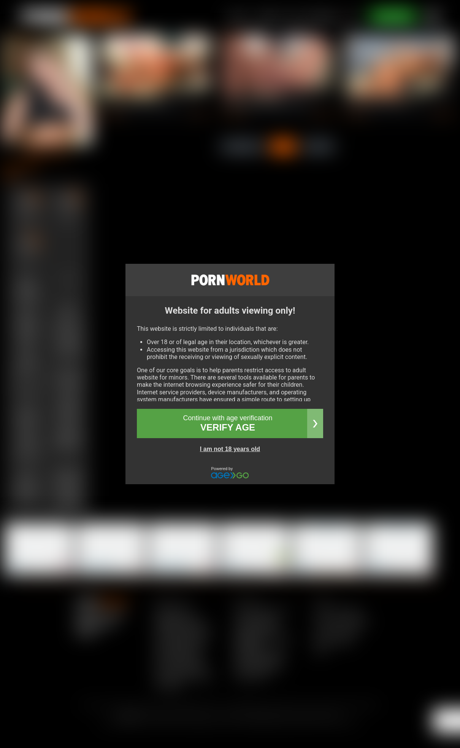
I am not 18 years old (230, 449)
